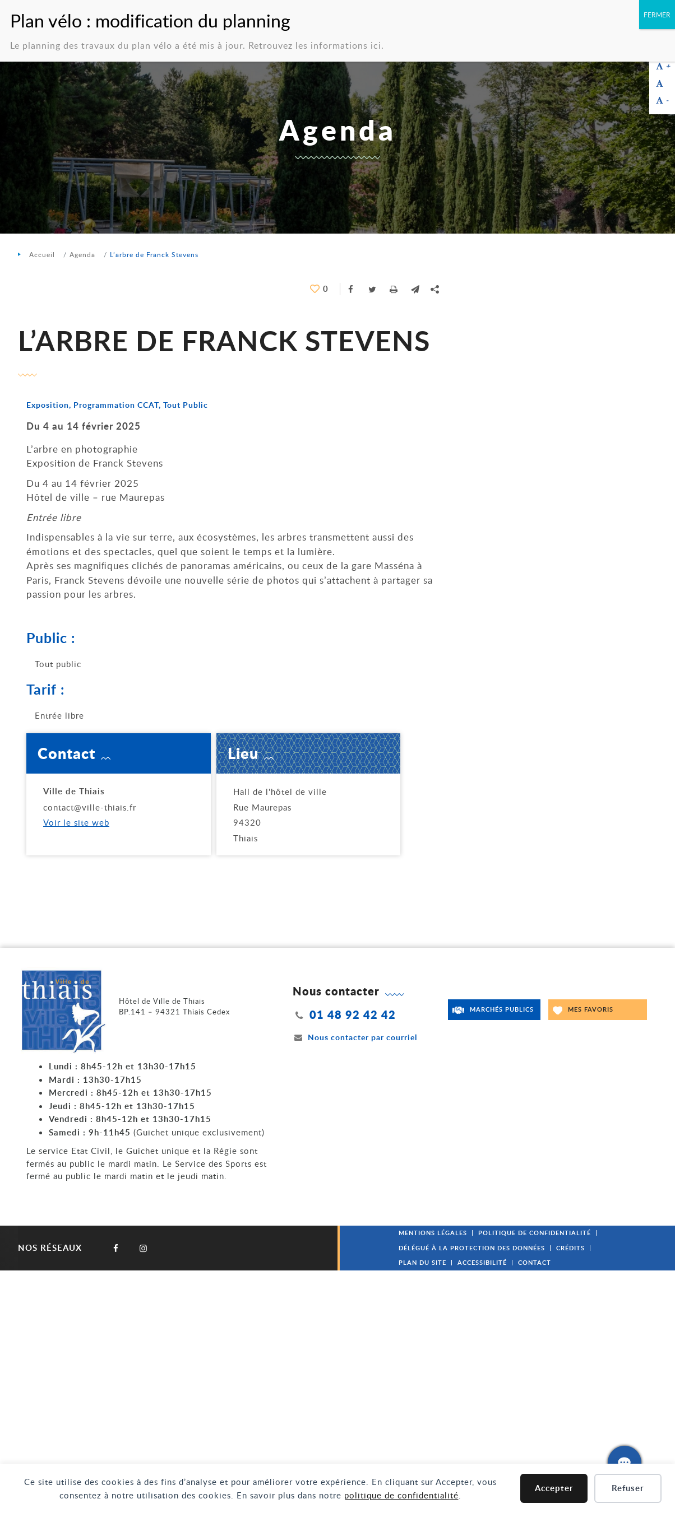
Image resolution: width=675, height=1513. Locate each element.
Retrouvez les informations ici (314, 45)
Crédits (570, 1248)
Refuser (628, 1488)
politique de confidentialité (401, 1495)
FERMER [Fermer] (657, 14)
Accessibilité (482, 1262)
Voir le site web (76, 822)
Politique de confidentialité (534, 1232)
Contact (534, 1262)
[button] (415, 289)
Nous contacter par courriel (355, 1037)
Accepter (554, 1488)
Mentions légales (433, 1232)
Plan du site (422, 1262)
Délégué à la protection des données (472, 1248)
